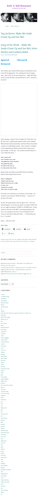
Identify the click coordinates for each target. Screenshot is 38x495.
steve (2, 484)
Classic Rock (4, 340)
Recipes (3, 467)
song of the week (10, 239)
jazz (2, 401)
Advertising (4, 300)
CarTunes (3, 333)
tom (15, 239)
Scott (2, 478)
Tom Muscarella (13, 55)
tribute (2, 492)
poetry (2, 451)
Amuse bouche (4, 307)
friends (2, 370)
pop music (3, 455)
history (2, 387)
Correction (3, 346)
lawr (2, 403)
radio (2, 461)
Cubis (2, 267)
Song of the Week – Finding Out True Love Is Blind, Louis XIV (21, 267)
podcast (3, 449)
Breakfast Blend (5, 327)
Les (2, 406)
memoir (3, 420)
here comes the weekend (7, 385)
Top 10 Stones (4, 490)
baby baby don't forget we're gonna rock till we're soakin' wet (16, 313)
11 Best (2, 294)
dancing (3, 354)
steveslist (3, 486)
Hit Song (3, 389)
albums (2, 305)
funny (2, 373)
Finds (2, 364)
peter (2, 447)
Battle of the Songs (5, 317)
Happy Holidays (5, 379)
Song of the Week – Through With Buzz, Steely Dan (18, 269)
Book (2, 325)
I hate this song (4, 391)
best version (4, 323)
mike (2, 422)
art (1, 309)
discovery (3, 360)
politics (2, 453)
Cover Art (3, 350)
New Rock (3, 434)
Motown (3, 426)
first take (3, 366)
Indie (2, 397)
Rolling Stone (4, 473)
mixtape (3, 424)
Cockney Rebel (24, 239)
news (2, 438)
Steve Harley (24, 241)
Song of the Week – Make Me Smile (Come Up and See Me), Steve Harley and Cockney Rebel (19, 48)
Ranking (3, 463)
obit (2, 445)
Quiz (2, 459)
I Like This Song (5, 393)
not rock (3, 443)
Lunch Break (4, 418)
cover (2, 348)
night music (3, 441)
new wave (3, 436)
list (1, 412)
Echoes (2, 362)
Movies (2, 428)
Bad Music (3, 315)
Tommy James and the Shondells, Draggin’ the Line (18, 273)
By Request (3, 329)
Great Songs (4, 377)
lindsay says (4, 408)
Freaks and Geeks (5, 368)
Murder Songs (4, 430)
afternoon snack (5, 302)
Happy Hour (4, 381)
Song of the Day (5, 480)
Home (7, 26)
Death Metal (4, 356)
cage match (3, 331)
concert (2, 344)
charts (2, 335)
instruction (3, 399)
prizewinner (4, 457)
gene (2, 375)
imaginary (3, 395)
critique (3, 352)
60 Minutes (3, 298)
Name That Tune (5, 432)
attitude (2, 311)
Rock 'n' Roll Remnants (19, 6)
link (2, 410)
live (2, 416)
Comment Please (5, 342)
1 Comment (31, 241)
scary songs (3, 476)
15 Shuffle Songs (5, 296)
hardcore (3, 383)
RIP (2, 471)
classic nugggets (5, 338)
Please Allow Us (15, 26)
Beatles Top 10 (4, 319)
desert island (4, 358)
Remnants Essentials (6, 469)
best (2, 321)
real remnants (4, 465)
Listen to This (4, 414)
